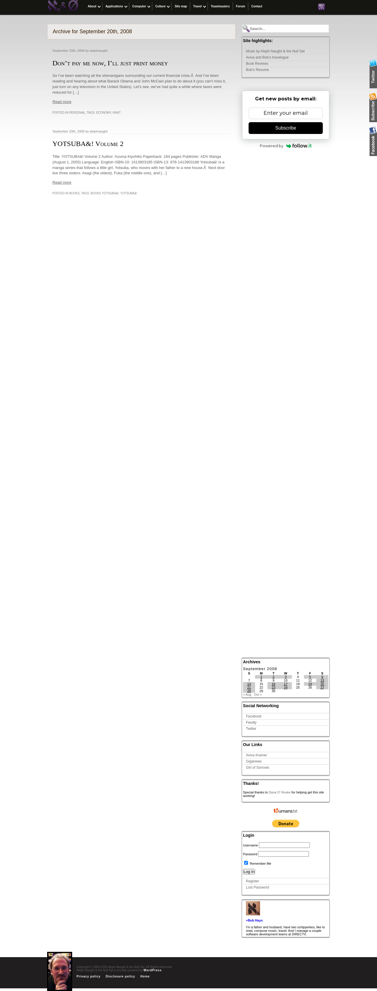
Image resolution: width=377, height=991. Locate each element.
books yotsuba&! (105, 193)
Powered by (286, 145)
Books (74, 193)
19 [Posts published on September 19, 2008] (310, 684)
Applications (114, 6)
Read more (61, 102)
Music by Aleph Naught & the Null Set (275, 51)
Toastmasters (220, 6)
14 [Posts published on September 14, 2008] (249, 684)
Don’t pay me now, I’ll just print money (110, 63)
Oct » (258, 694)
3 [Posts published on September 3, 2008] (286, 677)
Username (250, 845)
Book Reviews (257, 64)
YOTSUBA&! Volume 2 (87, 144)
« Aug (247, 694)
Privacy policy (88, 976)
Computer (139, 6)
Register (252, 881)
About (92, 6)
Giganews (254, 761)
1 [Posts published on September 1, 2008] (261, 677)
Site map (181, 6)
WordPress (152, 970)
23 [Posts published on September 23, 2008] (273, 687)
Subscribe (285, 127)
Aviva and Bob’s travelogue (267, 57)
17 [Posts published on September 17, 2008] (285, 684)
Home (145, 976)
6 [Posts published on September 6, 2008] (322, 677)
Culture (160, 6)
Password (250, 854)
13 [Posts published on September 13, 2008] (322, 680)
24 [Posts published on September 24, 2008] (285, 687)
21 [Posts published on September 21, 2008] (249, 687)
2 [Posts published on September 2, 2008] (273, 677)
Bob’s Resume (257, 70)
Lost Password (257, 887)
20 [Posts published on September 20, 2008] (322, 684)
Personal (77, 112)
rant (117, 112)
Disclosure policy (120, 976)
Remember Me (257, 863)
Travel (197, 6)
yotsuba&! (128, 193)
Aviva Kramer (256, 755)
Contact (256, 6)
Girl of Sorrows (257, 767)
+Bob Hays (254, 920)
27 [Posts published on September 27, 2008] (322, 687)
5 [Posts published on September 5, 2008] (310, 677)
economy (103, 112)
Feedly (251, 722)
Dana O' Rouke (280, 792)
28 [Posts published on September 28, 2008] (249, 691)
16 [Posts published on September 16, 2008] (273, 684)
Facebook (254, 716)
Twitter (251, 729)
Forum (240, 6)
